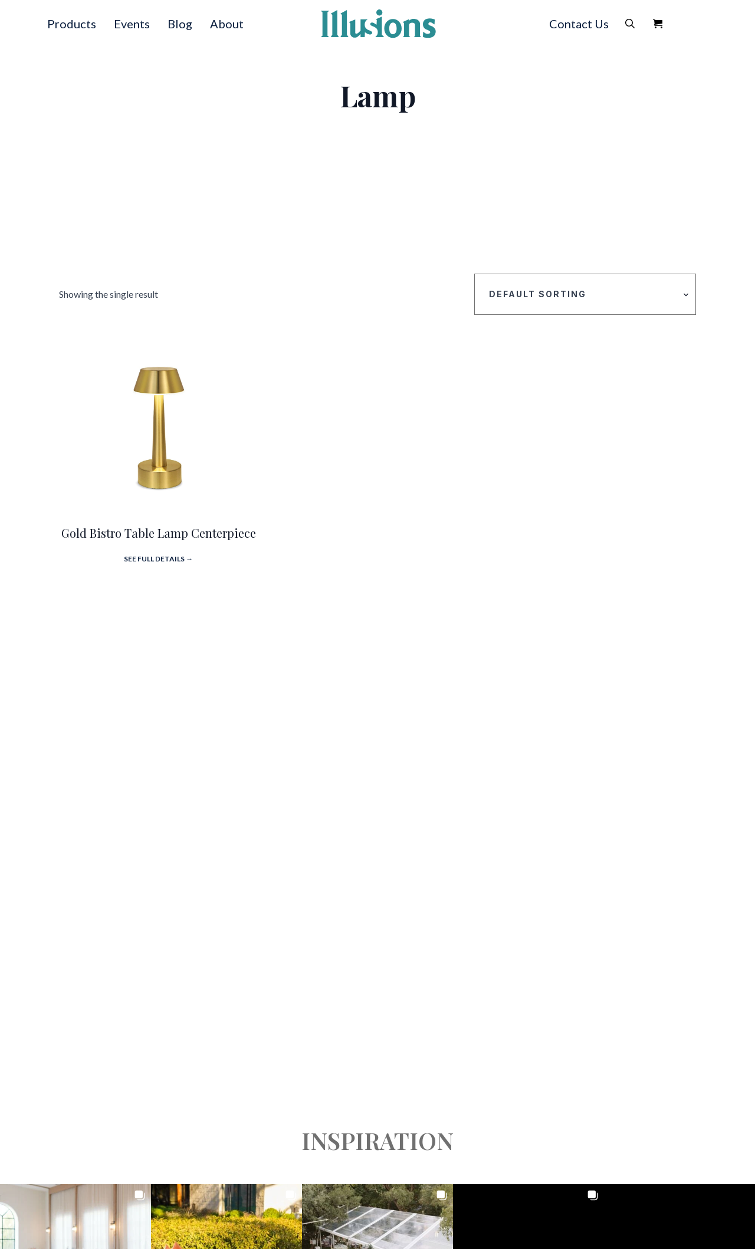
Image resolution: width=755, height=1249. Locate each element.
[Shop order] (585, 294)
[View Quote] (657, 23)
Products (71, 23)
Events (132, 23)
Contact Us (579, 24)
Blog (180, 23)
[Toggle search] (630, 23)
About (227, 23)
